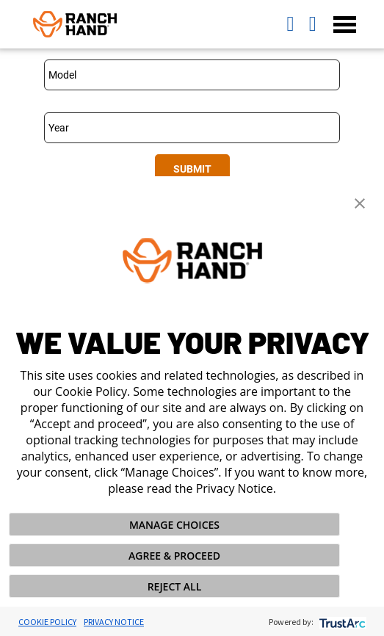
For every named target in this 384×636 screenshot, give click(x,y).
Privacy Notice (114, 621)
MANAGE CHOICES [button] (174, 525)
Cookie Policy (47, 621)
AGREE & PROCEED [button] (174, 556)
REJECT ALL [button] (175, 586)
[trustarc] (341, 622)
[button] (359, 202)
